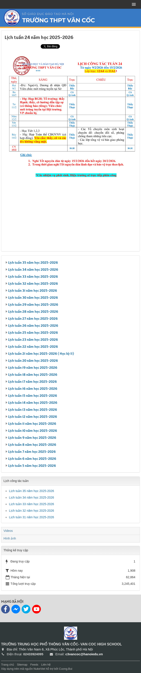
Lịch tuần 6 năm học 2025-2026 (32, 458)
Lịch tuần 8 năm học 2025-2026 (32, 444)
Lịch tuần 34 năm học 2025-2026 (33, 269)
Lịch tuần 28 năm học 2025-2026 (33, 311)
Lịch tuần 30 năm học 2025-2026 (33, 297)
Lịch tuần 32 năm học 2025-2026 (33, 283)
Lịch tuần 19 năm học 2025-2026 (32, 367)
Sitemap (22, 664)
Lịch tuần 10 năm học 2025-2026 (32, 430)
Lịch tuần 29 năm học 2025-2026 (33, 304)
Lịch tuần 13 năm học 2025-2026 (32, 409)
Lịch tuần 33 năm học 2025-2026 (33, 276)
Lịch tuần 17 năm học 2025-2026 (32, 381)
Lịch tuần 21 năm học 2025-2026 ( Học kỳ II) (41, 353)
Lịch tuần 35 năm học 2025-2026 (33, 262)
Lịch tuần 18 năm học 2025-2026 (32, 374)
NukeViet (39, 668)
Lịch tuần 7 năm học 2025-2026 (32, 451)
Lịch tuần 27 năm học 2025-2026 (33, 318)
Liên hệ (45, 664)
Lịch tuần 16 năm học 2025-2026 (32, 388)
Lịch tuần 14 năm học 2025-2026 (32, 402)
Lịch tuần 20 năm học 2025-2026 (33, 360)
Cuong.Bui (65, 668)
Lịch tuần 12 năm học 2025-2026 (32, 416)
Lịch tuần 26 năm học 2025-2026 (33, 325)
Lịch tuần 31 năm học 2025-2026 (32, 290)
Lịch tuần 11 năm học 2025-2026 (32, 423)
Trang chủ (7, 664)
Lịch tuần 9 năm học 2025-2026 (32, 437)
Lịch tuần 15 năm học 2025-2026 (32, 395)
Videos (8, 530)
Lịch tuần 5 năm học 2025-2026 (32, 465)
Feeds (34, 664)
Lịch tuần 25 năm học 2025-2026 (33, 332)
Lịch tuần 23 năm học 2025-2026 (33, 339)
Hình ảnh (9, 538)
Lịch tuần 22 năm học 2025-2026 (33, 346)
